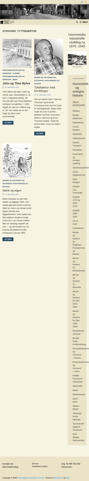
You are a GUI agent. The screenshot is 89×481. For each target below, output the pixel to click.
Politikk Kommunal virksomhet (78, 378)
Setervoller (77, 386)
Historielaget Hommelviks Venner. (31, 478)
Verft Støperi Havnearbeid (78, 437)
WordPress (58, 478)
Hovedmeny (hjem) (39, 466)
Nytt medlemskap (10, 467)
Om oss (35, 464)
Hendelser (77, 150)
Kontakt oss (8, 464)
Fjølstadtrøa (78, 122)
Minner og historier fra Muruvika (77, 281)
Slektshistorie (79, 394)
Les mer (8, 123)
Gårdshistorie (79, 138)
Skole (75, 390)
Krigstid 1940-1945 (76, 213)
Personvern (67, 467)
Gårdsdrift (77, 134)
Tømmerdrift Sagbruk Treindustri (78, 427)
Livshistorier (78, 228)
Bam (68, 478)
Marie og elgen (12, 190)
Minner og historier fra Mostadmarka (79, 264)
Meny (84, 22)
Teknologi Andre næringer (77, 416)
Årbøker (76, 111)
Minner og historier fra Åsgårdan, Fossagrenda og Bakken (47, 81)
